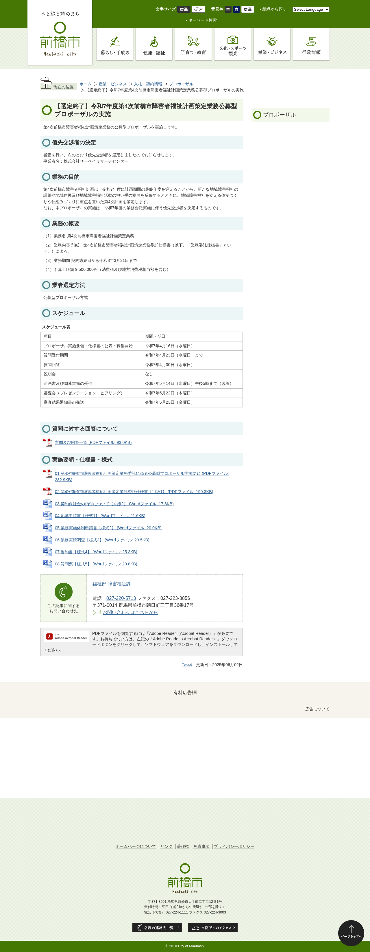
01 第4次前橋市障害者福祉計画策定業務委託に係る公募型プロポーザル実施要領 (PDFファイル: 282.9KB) (142, 476)
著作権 (183, 846)
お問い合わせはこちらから (130, 612)
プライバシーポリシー (234, 846)
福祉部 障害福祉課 (111, 583)
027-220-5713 (121, 598)
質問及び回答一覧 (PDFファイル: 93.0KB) (93, 442)
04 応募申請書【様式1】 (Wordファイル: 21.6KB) (100, 515)
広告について (317, 709)
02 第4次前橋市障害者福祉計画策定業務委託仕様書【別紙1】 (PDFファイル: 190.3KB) (134, 491)
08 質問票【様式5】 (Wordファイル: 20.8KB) (96, 564)
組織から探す (274, 9)
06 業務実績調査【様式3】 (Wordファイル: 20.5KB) (102, 540)
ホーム (85, 84)
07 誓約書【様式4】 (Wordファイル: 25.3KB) (96, 551)
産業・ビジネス (113, 84)
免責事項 (201, 846)
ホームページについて (136, 846)
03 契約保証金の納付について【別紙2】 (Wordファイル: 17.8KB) (114, 503)
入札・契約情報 (148, 84)
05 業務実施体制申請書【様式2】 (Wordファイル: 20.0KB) (108, 527)
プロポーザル (181, 84)
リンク (166, 846)
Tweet (187, 664)
